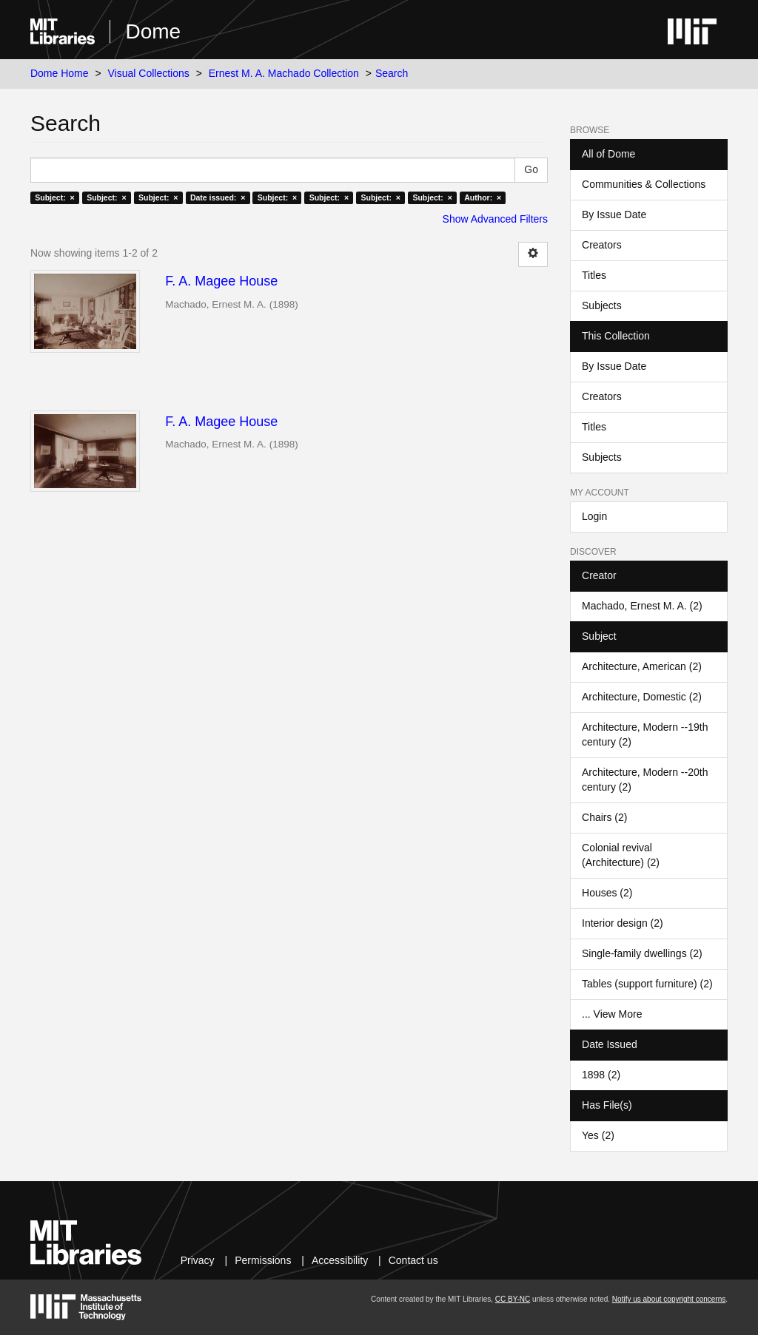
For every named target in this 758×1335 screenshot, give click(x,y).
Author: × (482, 197)
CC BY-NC (512, 1299)
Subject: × (54, 197)
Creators (602, 245)
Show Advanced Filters (495, 219)
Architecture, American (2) (642, 666)
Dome (153, 31)
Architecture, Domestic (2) (642, 697)
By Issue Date (614, 214)
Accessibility (340, 1260)
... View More (612, 1014)
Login (594, 516)
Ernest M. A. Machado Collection (284, 73)
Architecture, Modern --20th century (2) (645, 779)
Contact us (413, 1260)
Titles (594, 275)
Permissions (263, 1260)
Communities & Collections (643, 184)
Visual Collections (149, 73)
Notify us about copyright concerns (668, 1299)
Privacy (198, 1260)
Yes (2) (598, 1135)
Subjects (602, 305)
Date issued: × (217, 197)
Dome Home (59, 73)
